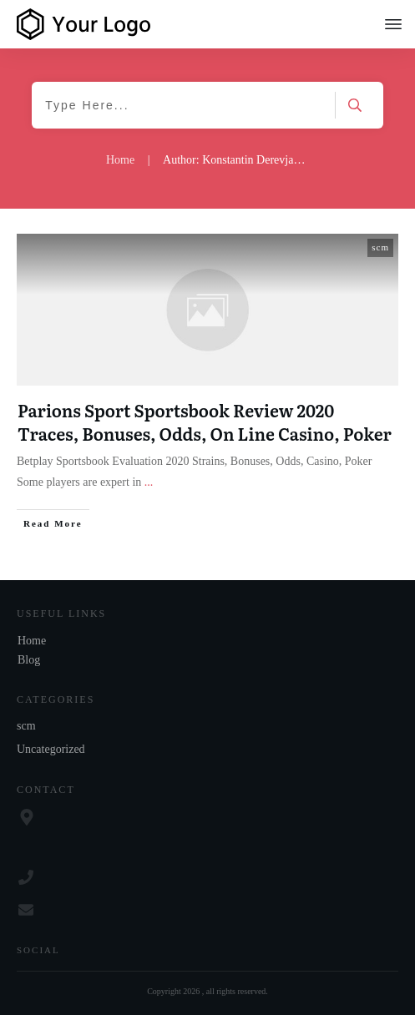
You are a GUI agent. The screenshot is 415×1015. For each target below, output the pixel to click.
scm (380, 247)
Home (32, 640)
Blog (29, 660)
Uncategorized (51, 749)
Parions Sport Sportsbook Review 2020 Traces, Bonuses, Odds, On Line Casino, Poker (205, 421)
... (149, 482)
